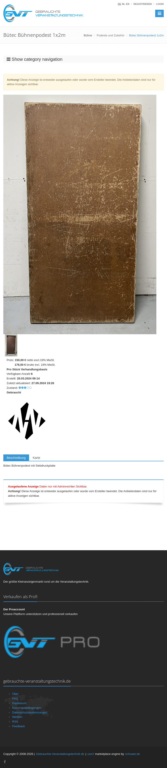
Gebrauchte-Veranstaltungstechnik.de (60, 754)
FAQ (15, 698)
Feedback (18, 726)
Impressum (19, 703)
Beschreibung (16, 458)
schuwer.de (132, 754)
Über (15, 693)
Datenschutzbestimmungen (29, 712)
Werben (17, 717)
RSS (15, 721)
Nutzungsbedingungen (26, 707)
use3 (90, 754)
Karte (36, 458)
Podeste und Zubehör (110, 35)
